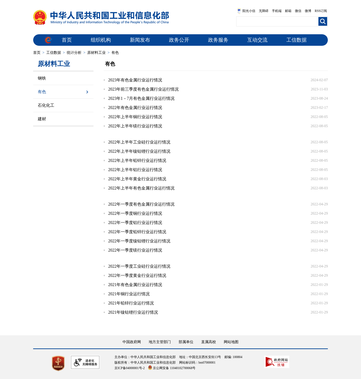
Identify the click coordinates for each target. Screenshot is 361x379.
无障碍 (263, 11)
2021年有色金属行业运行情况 (135, 284)
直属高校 (208, 342)
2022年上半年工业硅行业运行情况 (139, 142)
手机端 (277, 11)
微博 (308, 11)
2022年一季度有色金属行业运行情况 (141, 204)
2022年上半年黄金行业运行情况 (137, 179)
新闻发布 (140, 40)
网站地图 (231, 342)
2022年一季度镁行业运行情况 (135, 250)
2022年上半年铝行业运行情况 (135, 169)
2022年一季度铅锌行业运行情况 (137, 232)
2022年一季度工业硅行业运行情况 (139, 266)
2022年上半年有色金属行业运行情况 (141, 188)
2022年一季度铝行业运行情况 (135, 222)
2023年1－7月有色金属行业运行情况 (141, 98)
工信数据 (296, 40)
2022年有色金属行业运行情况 (135, 107)
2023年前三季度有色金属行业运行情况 (143, 89)
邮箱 (288, 11)
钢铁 (42, 78)
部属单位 (186, 342)
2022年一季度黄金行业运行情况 (137, 275)
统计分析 (74, 53)
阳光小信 (246, 11)
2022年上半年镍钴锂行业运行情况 (139, 151)
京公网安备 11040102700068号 (171, 368)
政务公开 (179, 40)
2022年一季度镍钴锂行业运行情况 (139, 241)
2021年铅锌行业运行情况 (131, 303)
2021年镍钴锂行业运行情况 (133, 312)
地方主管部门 (160, 342)
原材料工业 (96, 53)
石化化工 (46, 105)
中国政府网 (131, 342)
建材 (42, 119)
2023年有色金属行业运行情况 (135, 80)
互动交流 (257, 40)
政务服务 (218, 40)
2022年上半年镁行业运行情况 (135, 126)
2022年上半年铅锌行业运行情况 (137, 160)
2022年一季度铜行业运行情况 (135, 213)
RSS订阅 (321, 11)
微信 (298, 11)
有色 (115, 53)
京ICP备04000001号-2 (129, 368)
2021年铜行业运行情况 (129, 294)
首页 (67, 40)
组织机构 (101, 40)
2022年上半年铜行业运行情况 (135, 117)
